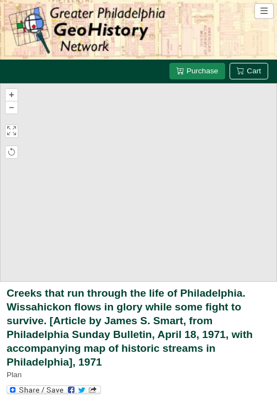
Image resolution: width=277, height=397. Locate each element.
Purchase (197, 71)
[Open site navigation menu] (264, 11)
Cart (249, 71)
